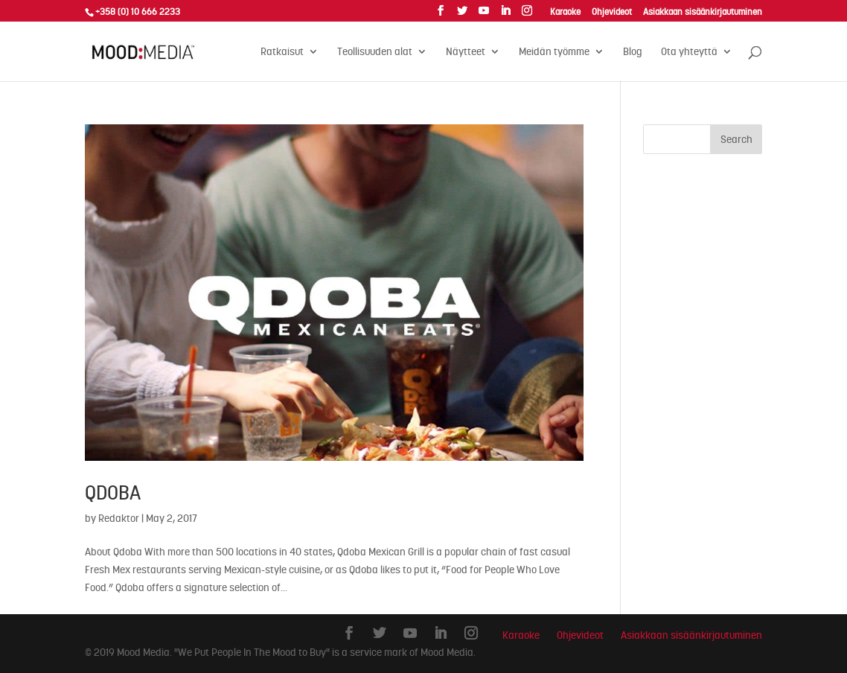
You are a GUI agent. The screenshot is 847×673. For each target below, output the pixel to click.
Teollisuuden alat (374, 52)
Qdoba (113, 492)
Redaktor (118, 518)
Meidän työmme (554, 52)
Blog (632, 52)
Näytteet (465, 52)
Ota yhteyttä (689, 52)
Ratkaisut (282, 52)
